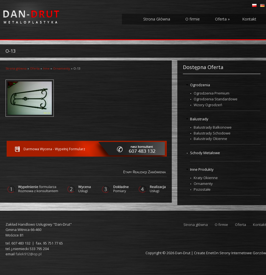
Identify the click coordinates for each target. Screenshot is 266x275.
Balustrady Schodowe (212, 133)
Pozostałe (202, 189)
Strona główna (16, 68)
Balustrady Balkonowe (213, 127)
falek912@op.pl (29, 253)
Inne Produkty (202, 169)
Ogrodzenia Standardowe (215, 98)
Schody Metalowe (205, 152)
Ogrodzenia (200, 84)
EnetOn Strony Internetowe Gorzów (236, 252)
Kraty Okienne (206, 177)
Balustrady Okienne (210, 138)
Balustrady (199, 118)
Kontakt (249, 19)
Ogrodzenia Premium (211, 93)
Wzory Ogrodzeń (208, 104)
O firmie (192, 19)
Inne (46, 68)
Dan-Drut (182, 252)
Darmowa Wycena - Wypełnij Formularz (54, 149)
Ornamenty (61, 68)
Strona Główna (156, 19)
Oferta (222, 19)
